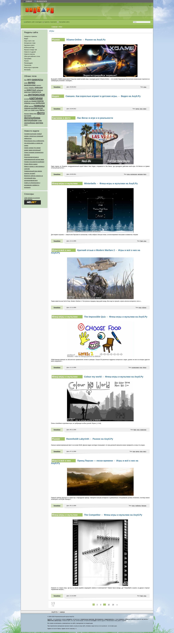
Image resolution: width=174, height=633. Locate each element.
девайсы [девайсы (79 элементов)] (31, 88)
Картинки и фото (29, 45)
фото (144, 174)
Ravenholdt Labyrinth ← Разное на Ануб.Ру (89, 439)
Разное (26, 61)
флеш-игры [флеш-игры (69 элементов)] (33, 113)
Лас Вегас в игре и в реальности (95, 118)
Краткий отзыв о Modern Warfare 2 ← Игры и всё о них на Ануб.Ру (95, 251)
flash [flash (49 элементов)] (25, 80)
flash (141, 241)
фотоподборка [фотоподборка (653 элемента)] (32, 117)
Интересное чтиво (29, 43)
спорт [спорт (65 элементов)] (26, 110)
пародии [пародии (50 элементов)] (31, 106)
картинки (140, 174)
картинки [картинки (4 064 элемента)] (36, 98)
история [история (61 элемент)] (26, 99)
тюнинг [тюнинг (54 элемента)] (37, 110)
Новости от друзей (30, 52)
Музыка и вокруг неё (30, 50)
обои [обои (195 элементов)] (26, 106)
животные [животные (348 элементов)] (31, 90)
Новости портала (29, 54)
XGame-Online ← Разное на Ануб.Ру (86, 39)
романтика (143, 429)
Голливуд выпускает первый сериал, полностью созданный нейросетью (33, 136)
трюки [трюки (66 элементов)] (33, 110)
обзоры (144, 307)
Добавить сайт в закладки (33, 22)
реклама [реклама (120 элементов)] (34, 108)
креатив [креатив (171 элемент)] (40, 101)
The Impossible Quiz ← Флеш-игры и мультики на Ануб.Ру (115, 317)
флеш (144, 367)
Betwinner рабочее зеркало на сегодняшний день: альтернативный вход (33, 178)
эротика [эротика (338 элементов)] (39, 123)
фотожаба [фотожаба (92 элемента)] (27, 115)
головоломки (135, 367)
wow (134, 451)
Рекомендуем (28, 63)
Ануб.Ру (54, 612)
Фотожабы (27, 70)
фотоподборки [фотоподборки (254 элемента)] (30, 120)
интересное (133, 174)
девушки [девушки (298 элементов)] (39, 87)
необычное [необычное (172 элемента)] (40, 103)
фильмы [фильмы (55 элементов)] (26, 113)
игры (145, 87)
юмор (144, 108)
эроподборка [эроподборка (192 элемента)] (29, 123)
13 (113, 604)
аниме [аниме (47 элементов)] (26, 83)
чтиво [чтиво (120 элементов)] (40, 120)
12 (109, 604)
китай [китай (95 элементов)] (26, 101)
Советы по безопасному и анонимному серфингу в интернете (32, 185)
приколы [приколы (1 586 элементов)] (39, 105)
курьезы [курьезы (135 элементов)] (27, 103)
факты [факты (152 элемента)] (41, 110)
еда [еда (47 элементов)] (25, 90)
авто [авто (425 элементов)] (29, 79)
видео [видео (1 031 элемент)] (31, 82)
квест (144, 451)
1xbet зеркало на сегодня (32, 198)
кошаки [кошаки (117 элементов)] (34, 101)
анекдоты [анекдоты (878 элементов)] (37, 79)
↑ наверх (62, 612)
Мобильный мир (29, 47)
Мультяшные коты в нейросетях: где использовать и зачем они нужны (34, 143)
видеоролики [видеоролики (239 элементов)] (30, 85)
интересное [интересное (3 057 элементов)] (36, 94)
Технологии (27, 65)
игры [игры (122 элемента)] (26, 95)
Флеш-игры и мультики (31, 67)
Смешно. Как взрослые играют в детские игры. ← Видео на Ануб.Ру (103, 96)
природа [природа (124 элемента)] (27, 108)
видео (137, 108)
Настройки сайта (63, 22)
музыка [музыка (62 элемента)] (33, 103)
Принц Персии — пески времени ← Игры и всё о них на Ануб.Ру (94, 461)
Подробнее (57, 87)
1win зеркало (28, 199)
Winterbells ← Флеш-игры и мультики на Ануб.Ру (111, 183)
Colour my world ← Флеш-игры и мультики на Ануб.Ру (113, 376)
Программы (27, 58)
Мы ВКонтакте (42, 1)
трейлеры (138, 505)
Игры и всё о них (29, 41)
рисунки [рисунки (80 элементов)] (40, 108)
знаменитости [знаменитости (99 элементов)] (36, 92)
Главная (29, 1)
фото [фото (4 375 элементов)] (41, 113)
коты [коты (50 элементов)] (29, 101)
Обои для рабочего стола (32, 56)
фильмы (143, 505)
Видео (26, 38)
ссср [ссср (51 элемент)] (29, 110)
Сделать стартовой (49, 22)
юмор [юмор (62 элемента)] (26, 125)
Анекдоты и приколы (30, 36)
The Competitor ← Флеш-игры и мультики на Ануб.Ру (113, 515)
